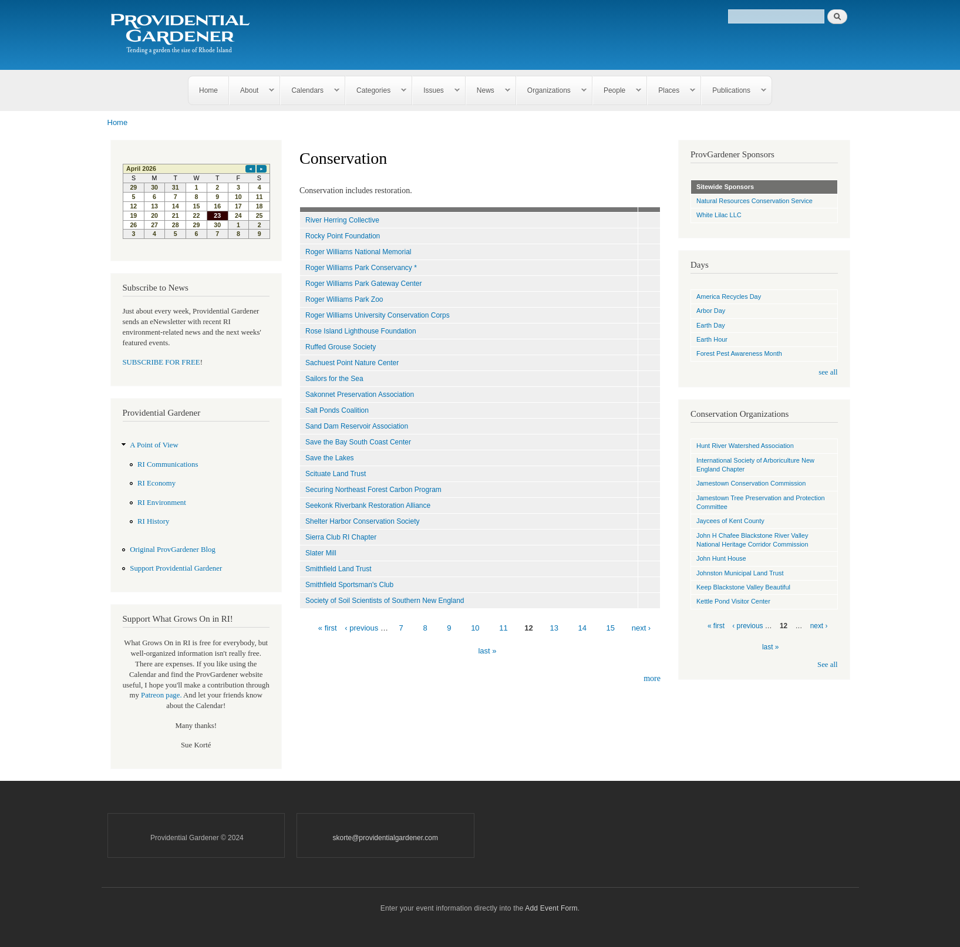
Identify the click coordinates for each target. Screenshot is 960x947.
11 (503, 628)
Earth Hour (711, 339)
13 (554, 628)
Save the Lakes (329, 458)
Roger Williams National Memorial (358, 252)
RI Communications (167, 464)
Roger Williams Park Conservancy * (361, 268)
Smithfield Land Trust (338, 569)
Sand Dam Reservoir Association (356, 426)
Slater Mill (320, 553)
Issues (436, 90)
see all (827, 372)
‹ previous (361, 628)
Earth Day (710, 325)
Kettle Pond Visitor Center (733, 601)
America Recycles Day (728, 296)
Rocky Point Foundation (342, 236)
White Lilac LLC (719, 214)
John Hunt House (721, 558)
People (617, 90)
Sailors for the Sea (334, 379)
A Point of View (154, 445)
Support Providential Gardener (176, 568)
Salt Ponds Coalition (337, 410)
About (252, 90)
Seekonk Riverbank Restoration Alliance (367, 505)
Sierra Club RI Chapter (340, 537)
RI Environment (161, 502)
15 (611, 628)
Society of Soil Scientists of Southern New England (384, 600)
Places (671, 90)
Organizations (552, 90)
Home (208, 90)
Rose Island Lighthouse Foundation (360, 331)
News (488, 90)
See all (827, 664)
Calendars (310, 90)
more (652, 678)
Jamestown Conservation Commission (751, 483)
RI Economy (156, 483)
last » (487, 650)
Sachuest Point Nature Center (352, 363)
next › (641, 628)
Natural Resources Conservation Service (754, 200)
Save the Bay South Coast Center (358, 442)
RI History (153, 521)
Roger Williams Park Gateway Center (363, 283)
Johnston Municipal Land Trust (740, 573)
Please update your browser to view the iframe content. (196, 201)
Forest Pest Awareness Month (739, 353)
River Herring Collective (342, 220)
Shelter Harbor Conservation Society (362, 521)
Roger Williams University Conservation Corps (377, 315)
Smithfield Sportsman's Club (349, 585)
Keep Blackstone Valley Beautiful (743, 587)
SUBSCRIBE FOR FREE (161, 362)
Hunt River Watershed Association (745, 445)
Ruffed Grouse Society (340, 347)
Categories (376, 90)
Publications (734, 90)
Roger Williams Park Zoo (344, 299)
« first (327, 628)
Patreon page (160, 695)
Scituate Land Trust (335, 474)
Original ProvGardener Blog (172, 549)
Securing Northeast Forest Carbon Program (373, 490)
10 (475, 628)
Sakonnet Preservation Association (359, 394)
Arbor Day (710, 310)
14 (582, 628)
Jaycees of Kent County (730, 520)
